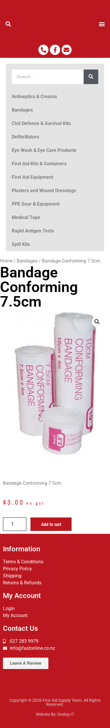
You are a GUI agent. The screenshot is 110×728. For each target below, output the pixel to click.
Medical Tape (26, 217)
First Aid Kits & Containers (39, 163)
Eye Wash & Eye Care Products (44, 150)
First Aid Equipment (32, 177)
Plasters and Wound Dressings (44, 190)
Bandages (22, 110)
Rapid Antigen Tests (33, 231)
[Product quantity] (14, 524)
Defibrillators (25, 137)
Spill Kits (21, 244)
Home (6, 261)
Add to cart (51, 524)
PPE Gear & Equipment (36, 204)
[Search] (91, 77)
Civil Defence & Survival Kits (41, 123)
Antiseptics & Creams (34, 96)
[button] (8, 24)
